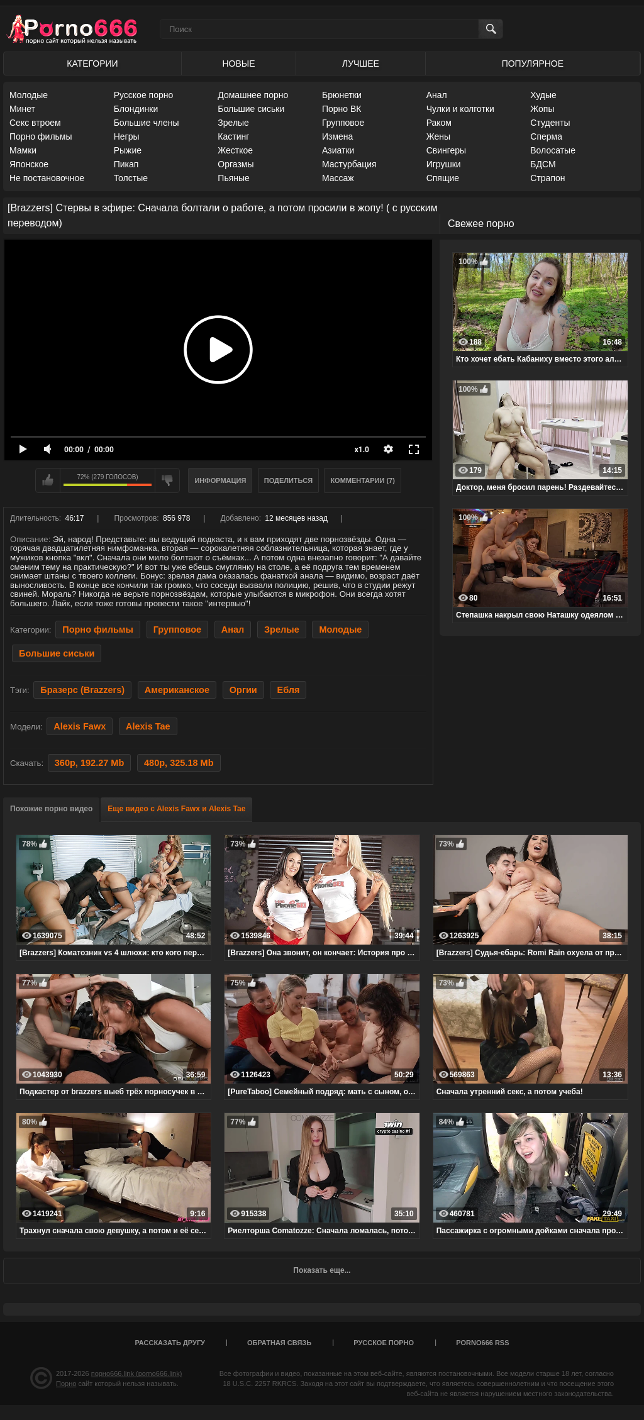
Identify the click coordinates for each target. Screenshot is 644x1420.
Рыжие (128, 150)
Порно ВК (342, 109)
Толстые (131, 178)
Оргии (243, 690)
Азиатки (338, 150)
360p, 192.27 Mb (90, 763)
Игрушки (443, 164)
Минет (22, 109)
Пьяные (234, 178)
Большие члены (146, 123)
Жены (438, 136)
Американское (177, 690)
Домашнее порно (253, 95)
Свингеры (446, 150)
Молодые (28, 95)
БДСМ (542, 164)
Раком (439, 123)
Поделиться (288, 480)
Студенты (550, 123)
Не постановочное (46, 178)
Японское (28, 164)
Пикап (126, 164)
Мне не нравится (167, 480)
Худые (543, 95)
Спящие (442, 178)
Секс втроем (35, 123)
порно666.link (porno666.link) (136, 1373)
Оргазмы (235, 164)
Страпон (547, 178)
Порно (66, 1383)
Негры (127, 136)
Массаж (338, 178)
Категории (92, 63)
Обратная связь (279, 1342)
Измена (337, 136)
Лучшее (360, 63)
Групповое (343, 123)
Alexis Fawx (79, 726)
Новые (238, 63)
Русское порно (144, 95)
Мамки (22, 150)
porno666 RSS (482, 1342)
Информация (220, 480)
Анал (436, 95)
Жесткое (235, 150)
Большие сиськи (251, 109)
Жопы (542, 109)
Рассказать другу (170, 1342)
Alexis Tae (148, 726)
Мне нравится (47, 480)
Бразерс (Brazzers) (82, 690)
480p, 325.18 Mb (179, 763)
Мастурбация (349, 164)
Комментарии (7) (362, 480)
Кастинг (233, 136)
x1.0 (362, 449)
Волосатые (552, 150)
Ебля (288, 690)
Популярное (533, 63)
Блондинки (136, 109)
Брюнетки (342, 95)
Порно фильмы (40, 136)
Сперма (546, 136)
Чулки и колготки (460, 109)
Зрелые (233, 123)
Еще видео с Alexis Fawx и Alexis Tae (176, 808)
